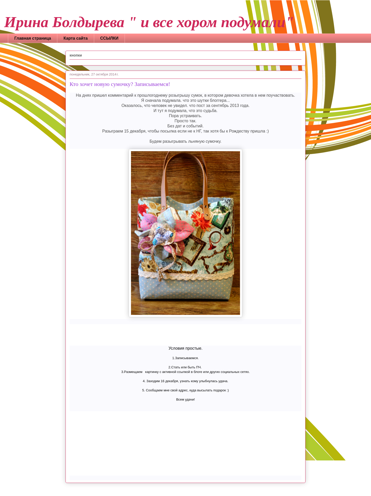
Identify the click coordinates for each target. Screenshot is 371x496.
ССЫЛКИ (109, 38)
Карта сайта (75, 38)
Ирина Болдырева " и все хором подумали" (149, 22)
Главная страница (32, 38)
